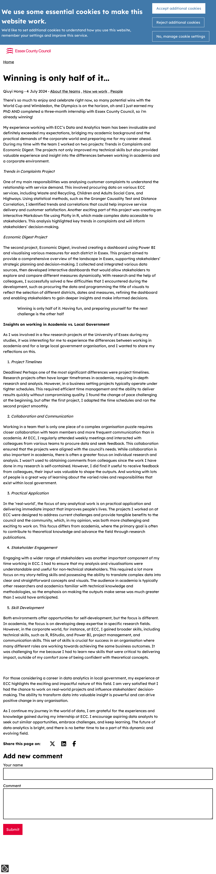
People (116, 91)
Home (8, 62)
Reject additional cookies (178, 22)
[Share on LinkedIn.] (63, 744)
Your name (13, 765)
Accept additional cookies (178, 8)
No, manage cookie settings (180, 36)
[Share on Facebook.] (74, 744)
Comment (12, 785)
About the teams (65, 91)
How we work (95, 91)
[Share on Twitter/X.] (52, 744)
